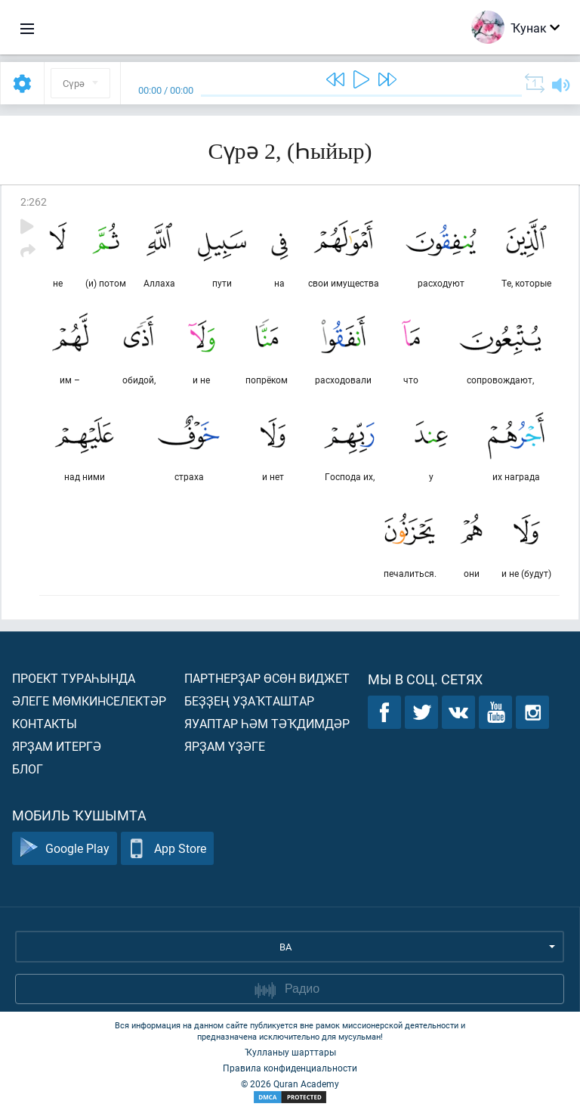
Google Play (65, 848)
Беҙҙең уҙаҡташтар (249, 700)
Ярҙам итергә (56, 746)
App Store (167, 848)
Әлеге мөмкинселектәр (89, 700)
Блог (27, 769)
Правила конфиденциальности (290, 1068)
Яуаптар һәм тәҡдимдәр (267, 723)
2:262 (33, 201)
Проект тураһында (73, 678)
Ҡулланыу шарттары (290, 1052)
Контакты (44, 723)
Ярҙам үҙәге (224, 746)
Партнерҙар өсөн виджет (267, 678)
